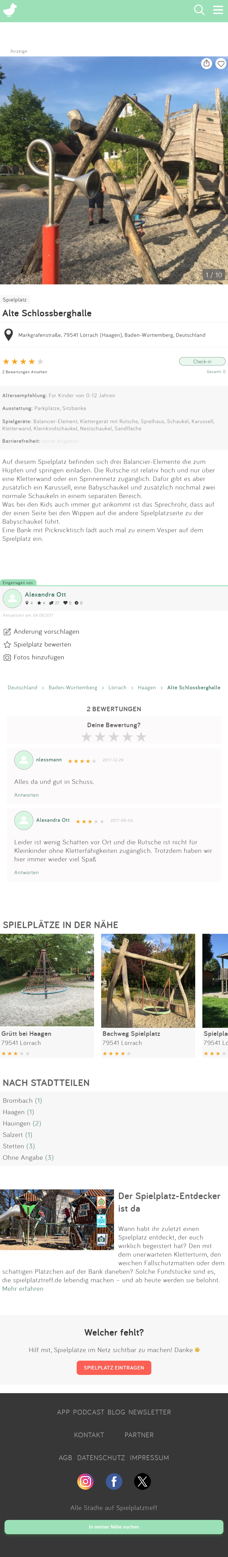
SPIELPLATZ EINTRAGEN (114, 1367)
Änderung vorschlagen (47, 631)
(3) (31, 1146)
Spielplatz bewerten (42, 644)
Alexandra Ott (45, 594)
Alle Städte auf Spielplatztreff (114, 1507)
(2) (37, 1123)
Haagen (147, 687)
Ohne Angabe (23, 1157)
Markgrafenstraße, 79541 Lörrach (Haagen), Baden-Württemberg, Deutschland (112, 334)
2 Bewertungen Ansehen (24, 371)
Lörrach (118, 687)
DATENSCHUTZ (101, 1457)
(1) (38, 1100)
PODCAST (89, 1412)
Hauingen (16, 1123)
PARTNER (139, 1434)
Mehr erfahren (23, 1288)
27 (54, 603)
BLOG (116, 1412)
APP (63, 1412)
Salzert (13, 1134)
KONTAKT (89, 1434)
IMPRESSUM (149, 1457)
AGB (65, 1457)
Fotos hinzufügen (39, 657)
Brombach (18, 1100)
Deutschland (23, 687)
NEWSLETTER (150, 1412)
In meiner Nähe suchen (114, 1527)
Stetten (13, 1146)
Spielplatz (15, 299)
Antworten (26, 794)
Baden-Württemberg (73, 687)
